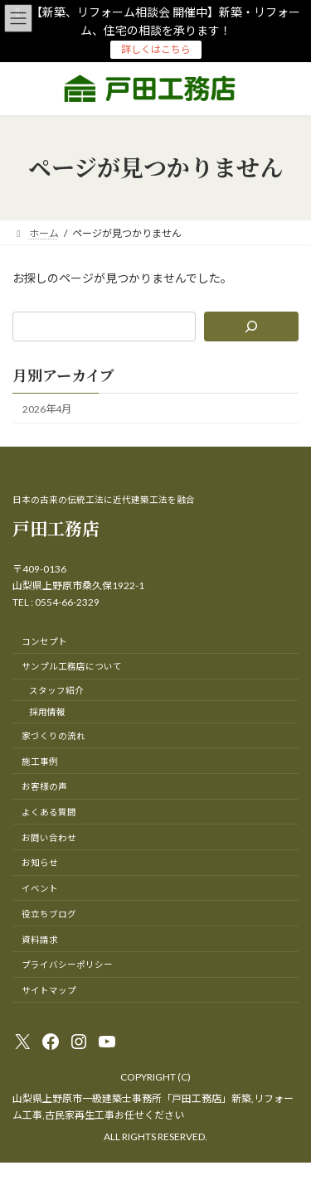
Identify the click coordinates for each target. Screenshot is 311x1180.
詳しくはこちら (156, 49)
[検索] (251, 326)
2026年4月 (46, 408)
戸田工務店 (56, 527)
